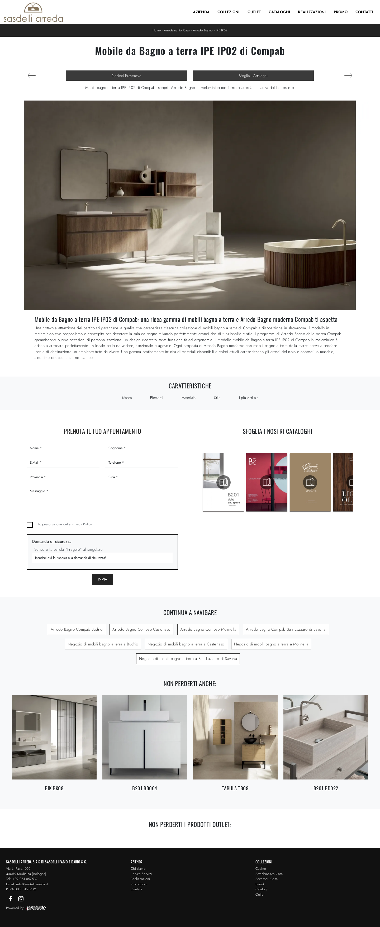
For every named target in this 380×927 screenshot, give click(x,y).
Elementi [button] (156, 397)
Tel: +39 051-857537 (22, 878)
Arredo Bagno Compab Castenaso (141, 629)
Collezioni (228, 12)
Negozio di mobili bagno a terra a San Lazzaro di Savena (188, 659)
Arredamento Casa (177, 30)
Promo (341, 12)
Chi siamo (138, 868)
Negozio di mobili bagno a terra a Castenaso (186, 644)
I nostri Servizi (141, 873)
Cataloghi (279, 12)
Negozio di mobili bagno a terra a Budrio (103, 644)
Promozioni (139, 884)
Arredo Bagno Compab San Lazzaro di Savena (285, 629)
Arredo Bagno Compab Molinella (208, 629)
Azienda (201, 12)
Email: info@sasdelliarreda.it (27, 884)
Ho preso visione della (64, 524)
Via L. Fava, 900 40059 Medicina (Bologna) (26, 871)
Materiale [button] (189, 397)
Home (157, 30)
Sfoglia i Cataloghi (253, 75)
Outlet (254, 12)
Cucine (260, 868)
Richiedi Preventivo (126, 75)
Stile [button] (217, 397)
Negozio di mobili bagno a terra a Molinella (271, 644)
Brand (259, 884)
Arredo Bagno (203, 30)
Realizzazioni (312, 12)
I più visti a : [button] (248, 397)
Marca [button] (127, 397)
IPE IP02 (221, 30)
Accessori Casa (266, 878)
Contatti (364, 12)
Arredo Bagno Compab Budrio (77, 629)
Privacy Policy (82, 524)
